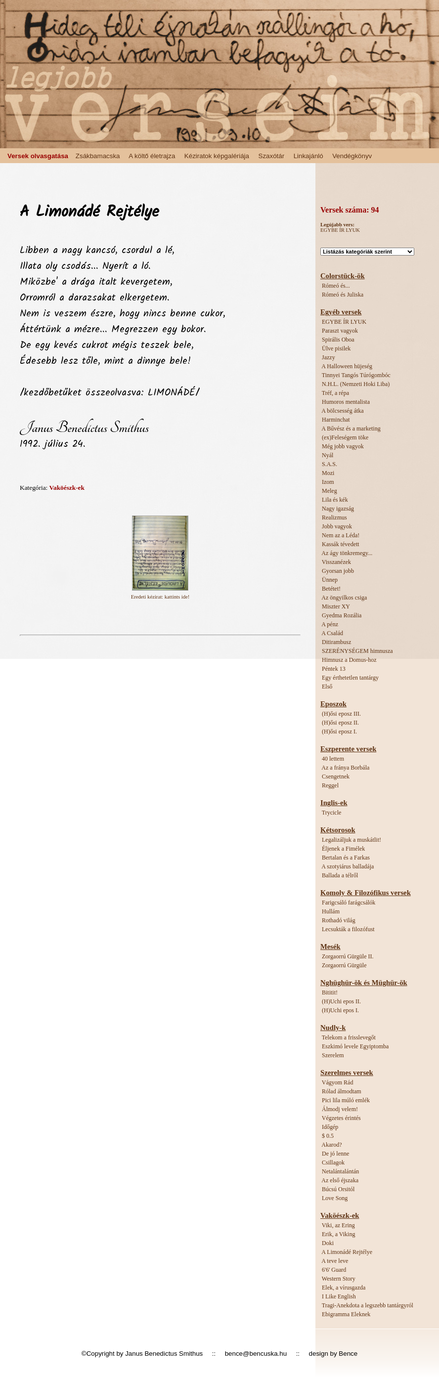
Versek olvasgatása (37, 156)
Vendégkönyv (352, 156)
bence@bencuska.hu (256, 1353)
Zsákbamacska (98, 156)
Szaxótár (272, 156)
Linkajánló (308, 156)
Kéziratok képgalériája (216, 156)
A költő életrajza (152, 156)
